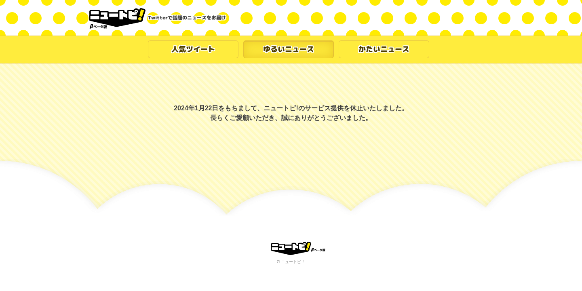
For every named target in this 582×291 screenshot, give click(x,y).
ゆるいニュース (288, 49)
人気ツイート (193, 49)
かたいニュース (383, 49)
